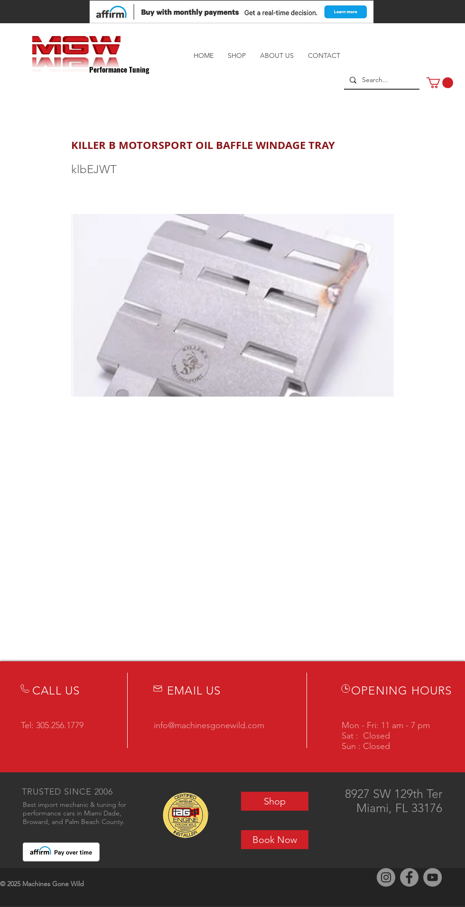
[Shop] (274, 801)
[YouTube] (432, 877)
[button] (440, 82)
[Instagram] (386, 877)
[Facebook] (409, 877)
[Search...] (381, 80)
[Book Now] (274, 839)
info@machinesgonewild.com (209, 725)
